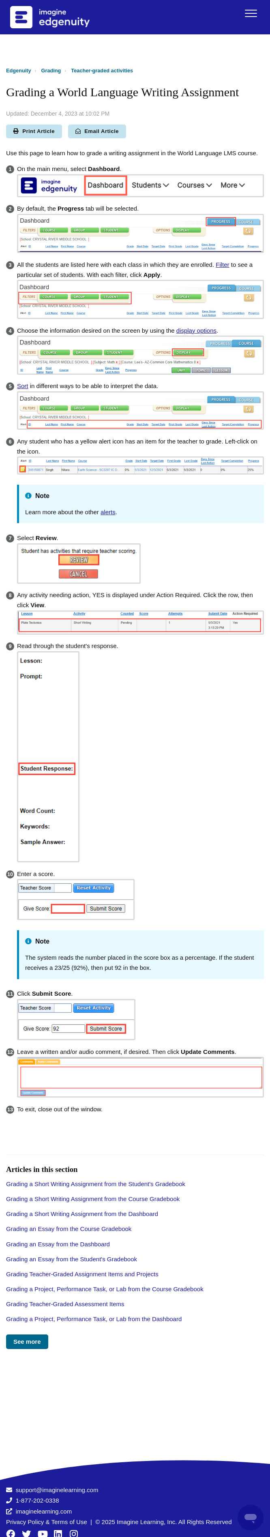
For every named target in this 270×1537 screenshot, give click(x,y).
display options (196, 330)
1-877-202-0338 (37, 1500)
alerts (108, 512)
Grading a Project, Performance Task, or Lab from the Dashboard (94, 1318)
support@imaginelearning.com (57, 1489)
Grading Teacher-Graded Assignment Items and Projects (82, 1274)
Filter (222, 264)
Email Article (97, 131)
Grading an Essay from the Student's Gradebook (71, 1259)
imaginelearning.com (44, 1511)
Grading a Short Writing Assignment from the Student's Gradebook (95, 1183)
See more (27, 1341)
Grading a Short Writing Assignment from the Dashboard (82, 1213)
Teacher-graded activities (102, 71)
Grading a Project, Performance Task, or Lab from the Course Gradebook (105, 1289)
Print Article (34, 131)
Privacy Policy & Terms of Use (46, 1521)
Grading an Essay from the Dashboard (58, 1244)
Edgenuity (18, 71)
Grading (51, 71)
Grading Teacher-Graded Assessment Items (65, 1304)
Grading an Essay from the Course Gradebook (68, 1228)
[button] (251, 13)
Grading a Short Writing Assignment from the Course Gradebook (93, 1198)
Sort (22, 385)
